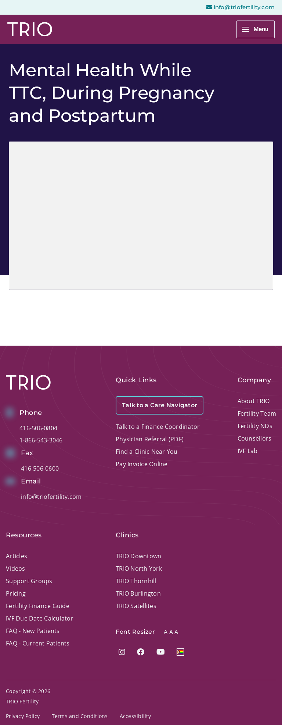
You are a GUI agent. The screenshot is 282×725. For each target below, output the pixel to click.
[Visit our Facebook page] (140, 652)
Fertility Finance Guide (37, 606)
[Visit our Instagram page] (122, 652)
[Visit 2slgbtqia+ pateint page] (180, 652)
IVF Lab (248, 451)
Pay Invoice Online (142, 464)
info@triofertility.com (51, 497)
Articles (16, 556)
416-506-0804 (38, 428)
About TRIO (254, 401)
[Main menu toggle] (255, 29)
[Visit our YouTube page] (160, 652)
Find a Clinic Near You (147, 452)
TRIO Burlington (138, 593)
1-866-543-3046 (41, 440)
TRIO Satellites (136, 606)
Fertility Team (257, 413)
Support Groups (29, 581)
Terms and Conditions (80, 716)
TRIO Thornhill (136, 581)
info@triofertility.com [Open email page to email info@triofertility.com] (240, 7)
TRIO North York (139, 568)
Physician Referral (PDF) (150, 439)
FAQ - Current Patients (38, 643)
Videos (15, 568)
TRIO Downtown (138, 556)
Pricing (16, 593)
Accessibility (135, 716)
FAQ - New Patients (33, 631)
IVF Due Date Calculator (39, 618)
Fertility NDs (255, 426)
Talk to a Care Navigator (159, 405)
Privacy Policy (23, 716)
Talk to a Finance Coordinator (158, 427)
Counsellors (255, 438)
